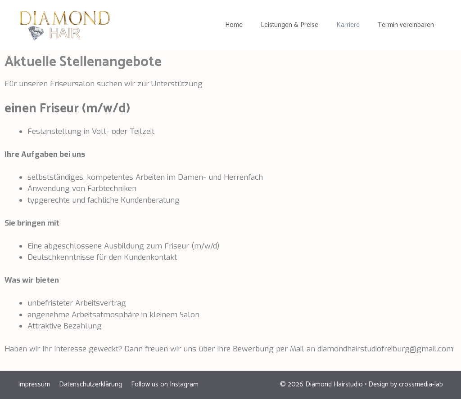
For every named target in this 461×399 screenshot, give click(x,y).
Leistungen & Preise (289, 25)
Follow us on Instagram (165, 384)
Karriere (348, 25)
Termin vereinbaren (406, 25)
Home (234, 25)
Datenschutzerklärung (90, 384)
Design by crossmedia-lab (405, 384)
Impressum (34, 384)
